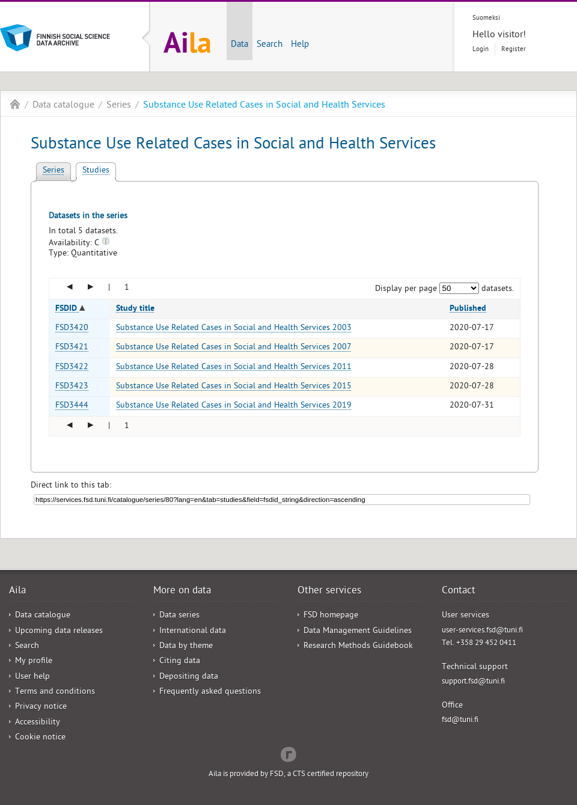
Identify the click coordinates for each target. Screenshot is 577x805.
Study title (135, 309)
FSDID (67, 309)
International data (192, 631)
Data (239, 45)
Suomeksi (486, 18)
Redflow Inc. (288, 753)
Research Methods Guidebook (358, 646)
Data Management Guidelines (358, 631)
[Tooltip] (106, 244)
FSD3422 (71, 368)
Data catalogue (63, 105)
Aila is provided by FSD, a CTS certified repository (288, 774)
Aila (15, 104)
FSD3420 (71, 328)
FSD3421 (71, 348)
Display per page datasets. (444, 289)
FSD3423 (71, 387)
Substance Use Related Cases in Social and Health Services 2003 (234, 328)
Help (300, 45)
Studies (95, 171)
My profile (33, 662)
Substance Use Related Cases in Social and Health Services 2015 (234, 387)
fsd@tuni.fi (460, 720)
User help (32, 677)
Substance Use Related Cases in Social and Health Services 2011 (234, 368)
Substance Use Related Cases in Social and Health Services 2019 (234, 406)
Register (513, 49)
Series (118, 105)
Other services (329, 592)
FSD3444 (71, 406)
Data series (179, 616)
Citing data (179, 662)
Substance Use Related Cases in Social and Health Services (264, 105)
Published (468, 309)
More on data (182, 592)
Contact (458, 592)
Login (480, 49)
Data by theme (186, 646)
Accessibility (37, 723)
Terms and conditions (55, 692)
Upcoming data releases (59, 631)
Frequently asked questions (210, 692)
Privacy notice (41, 707)
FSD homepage (331, 616)
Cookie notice (40, 738)
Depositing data (188, 677)
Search (269, 45)
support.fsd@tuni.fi (473, 682)
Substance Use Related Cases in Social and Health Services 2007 (234, 348)
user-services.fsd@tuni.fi (482, 630)
